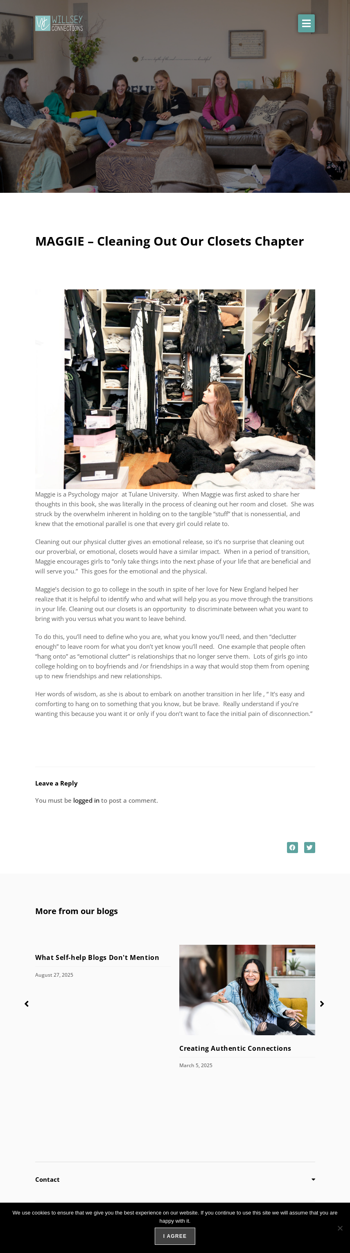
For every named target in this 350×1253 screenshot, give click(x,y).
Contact (47, 1179)
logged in (86, 800)
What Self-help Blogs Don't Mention (98, 957)
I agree (175, 1236)
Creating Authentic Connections (235, 1047)
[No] (340, 1228)
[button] (306, 23)
